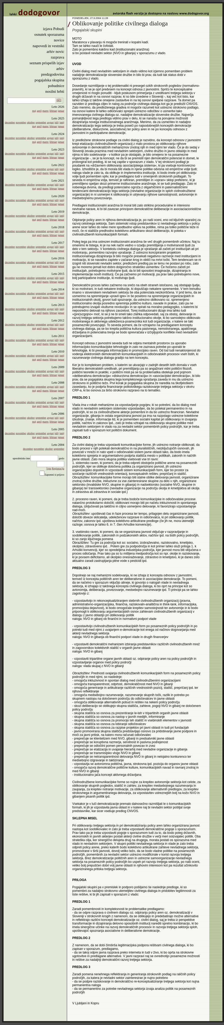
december (10, 122)
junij (62, 122)
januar (61, 110)
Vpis (48, 468)
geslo (61, 458)
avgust (50, 122)
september (40, 122)
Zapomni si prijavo (54, 474)
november (21, 122)
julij (57, 122)
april (39, 110)
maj (34, 110)
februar (53, 110)
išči (58, 100)
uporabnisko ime (21, 458)
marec (45, 110)
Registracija (58, 468)
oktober (31, 122)
